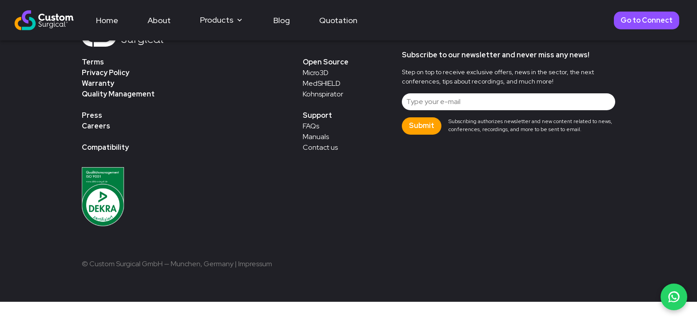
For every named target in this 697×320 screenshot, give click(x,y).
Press (92, 115)
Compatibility (105, 147)
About (159, 20)
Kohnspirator (323, 94)
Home (107, 20)
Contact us (320, 147)
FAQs (311, 126)
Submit (421, 125)
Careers (96, 126)
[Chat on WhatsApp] (674, 297)
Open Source (325, 62)
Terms (93, 62)
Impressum (255, 263)
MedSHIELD (321, 83)
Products (222, 20)
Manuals (316, 136)
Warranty (98, 83)
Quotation (338, 20)
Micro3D (315, 72)
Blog (281, 20)
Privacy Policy (105, 72)
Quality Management (118, 94)
